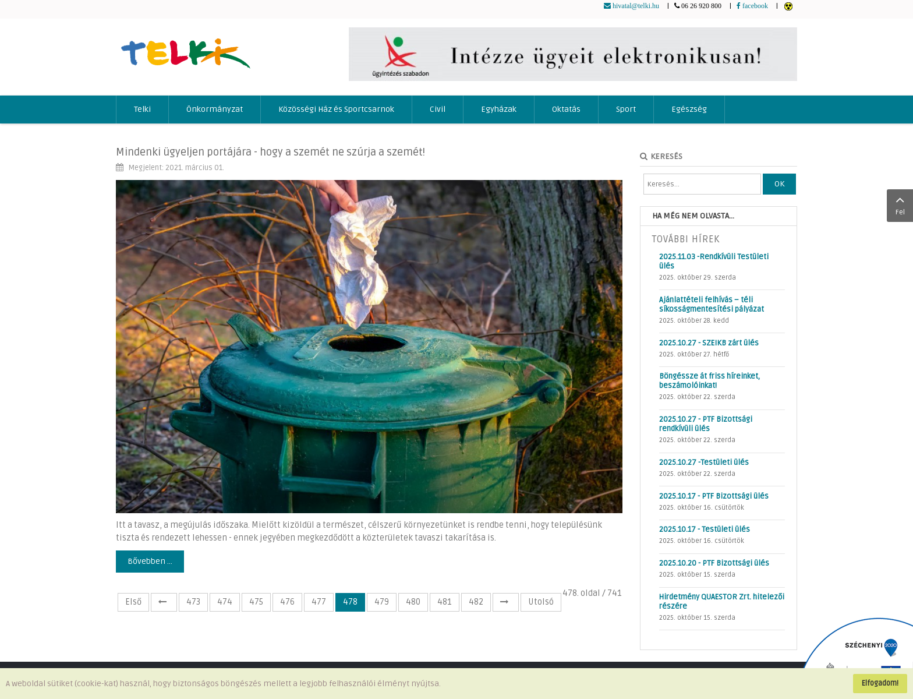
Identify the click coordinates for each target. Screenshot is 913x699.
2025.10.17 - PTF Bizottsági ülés (714, 496)
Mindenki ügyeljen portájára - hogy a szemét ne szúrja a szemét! (270, 152)
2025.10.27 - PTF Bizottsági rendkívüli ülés (705, 424)
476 (287, 602)
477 (319, 602)
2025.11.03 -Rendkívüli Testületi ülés (714, 261)
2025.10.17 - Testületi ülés (704, 529)
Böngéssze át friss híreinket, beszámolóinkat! (709, 381)
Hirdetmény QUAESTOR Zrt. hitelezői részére (721, 601)
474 (224, 602)
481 (444, 602)
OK (779, 184)
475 (256, 602)
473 (193, 602)
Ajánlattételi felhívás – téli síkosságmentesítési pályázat (711, 304)
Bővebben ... (150, 561)
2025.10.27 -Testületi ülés (704, 462)
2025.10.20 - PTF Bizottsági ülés (714, 563)
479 (381, 602)
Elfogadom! (880, 683)
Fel (900, 204)
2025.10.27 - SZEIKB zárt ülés (709, 343)
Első (133, 602)
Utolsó (541, 602)
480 (413, 602)
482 (476, 602)
